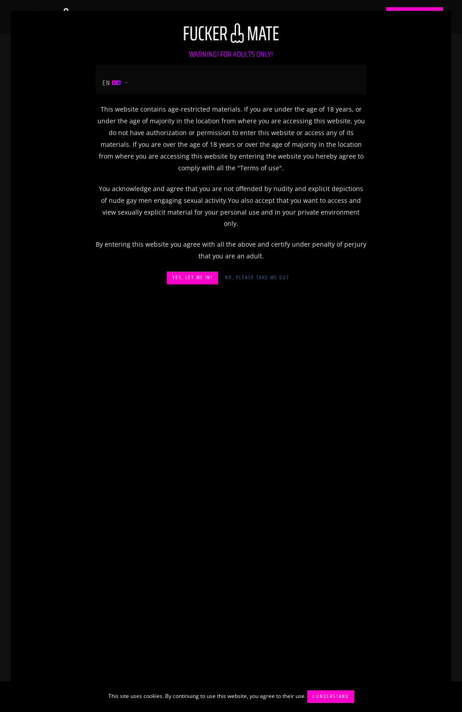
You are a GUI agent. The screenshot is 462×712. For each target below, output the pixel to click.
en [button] (111, 83)
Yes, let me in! (192, 277)
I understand (331, 696)
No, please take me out (257, 277)
